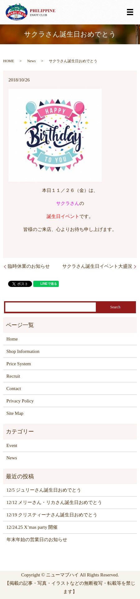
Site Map (15, 413)
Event (12, 445)
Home (12, 338)
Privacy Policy (20, 400)
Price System (19, 363)
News (31, 61)
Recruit (13, 376)
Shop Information (23, 351)
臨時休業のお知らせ (29, 266)
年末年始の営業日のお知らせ (37, 539)
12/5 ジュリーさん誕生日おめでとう (44, 490)
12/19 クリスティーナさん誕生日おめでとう (52, 514)
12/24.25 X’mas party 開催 (32, 527)
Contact (14, 388)
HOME (8, 61)
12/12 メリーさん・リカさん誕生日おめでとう (54, 502)
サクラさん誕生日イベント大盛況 (97, 266)
